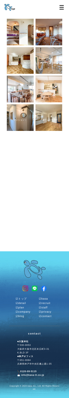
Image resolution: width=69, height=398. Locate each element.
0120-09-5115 (28, 371)
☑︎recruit (44, 303)
